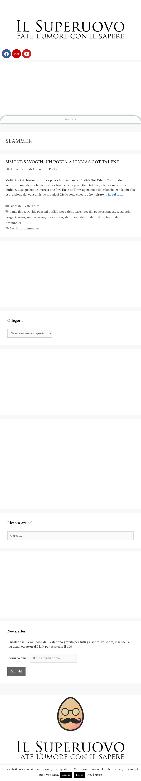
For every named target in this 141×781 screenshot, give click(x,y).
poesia (87, 212)
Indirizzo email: (42, 658)
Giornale (16, 206)
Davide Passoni (37, 212)
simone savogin (37, 217)
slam (59, 217)
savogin (125, 212)
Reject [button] (79, 774)
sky (52, 217)
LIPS (78, 212)
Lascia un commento (24, 228)
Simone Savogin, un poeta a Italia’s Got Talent (62, 162)
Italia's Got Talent (61, 212)
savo (115, 212)
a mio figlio (17, 212)
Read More (94, 775)
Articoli (70, 119)
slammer (71, 217)
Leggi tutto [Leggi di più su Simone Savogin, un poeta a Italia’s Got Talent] (115, 195)
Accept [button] (66, 774)
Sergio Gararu (15, 217)
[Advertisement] (70, 88)
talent (82, 217)
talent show (96, 217)
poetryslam (102, 212)
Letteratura (31, 206)
